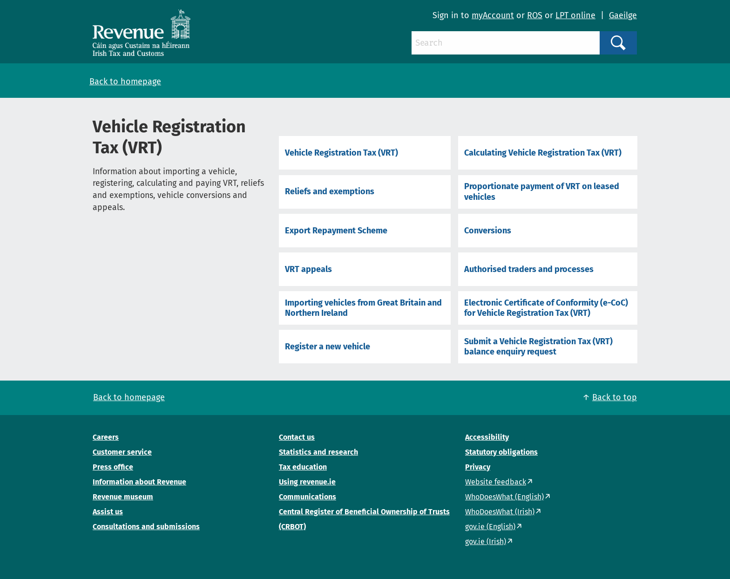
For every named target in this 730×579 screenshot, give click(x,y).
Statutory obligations (501, 452)
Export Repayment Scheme (336, 230)
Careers (106, 437)
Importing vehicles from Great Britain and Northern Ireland (363, 308)
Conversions (487, 230)
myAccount (493, 15)
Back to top (614, 397)
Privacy (477, 467)
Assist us (108, 511)
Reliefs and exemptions (329, 191)
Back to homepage (125, 81)
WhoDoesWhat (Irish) (499, 511)
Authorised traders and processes (529, 269)
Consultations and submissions (146, 526)
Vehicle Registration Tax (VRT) (341, 153)
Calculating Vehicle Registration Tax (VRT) (543, 153)
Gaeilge (623, 15)
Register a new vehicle (327, 346)
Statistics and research (318, 452)
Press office (113, 467)
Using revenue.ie (307, 481)
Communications (307, 496)
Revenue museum (123, 496)
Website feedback (495, 481)
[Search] (506, 42)
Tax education (303, 467)
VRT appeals (308, 269)
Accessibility (487, 437)
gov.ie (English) (490, 526)
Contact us (297, 437)
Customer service (122, 452)
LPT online (575, 15)
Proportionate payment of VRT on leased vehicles (541, 191)
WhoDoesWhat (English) (504, 496)
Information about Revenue (139, 481)
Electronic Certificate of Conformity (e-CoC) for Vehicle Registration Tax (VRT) (546, 308)
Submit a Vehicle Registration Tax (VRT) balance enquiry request (538, 346)
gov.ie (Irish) (485, 541)
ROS (534, 15)
